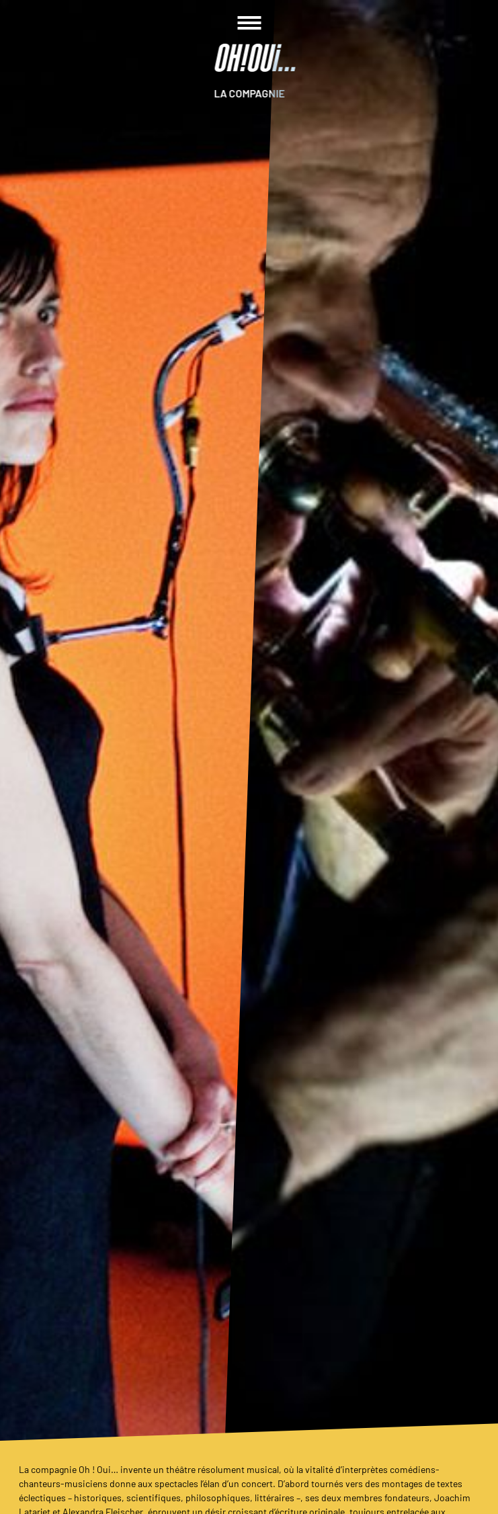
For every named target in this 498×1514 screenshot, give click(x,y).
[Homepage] (249, 58)
